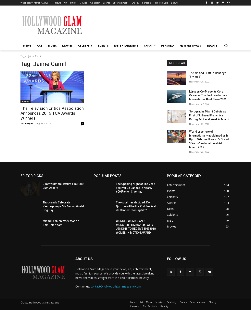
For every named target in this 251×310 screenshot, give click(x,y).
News (133, 302)
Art (141, 302)
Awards (25, 101)
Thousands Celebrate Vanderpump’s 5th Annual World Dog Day (63, 206)
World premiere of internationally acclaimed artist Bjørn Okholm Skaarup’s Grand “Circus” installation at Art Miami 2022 (209, 139)
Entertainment (198, 302)
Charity (213, 302)
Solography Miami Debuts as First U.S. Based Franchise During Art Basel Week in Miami (209, 115)
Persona (135, 306)
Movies (159, 302)
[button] (226, 45)
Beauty (164, 306)
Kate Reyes (26, 123)
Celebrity (172, 302)
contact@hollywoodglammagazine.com (116, 286)
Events (183, 302)
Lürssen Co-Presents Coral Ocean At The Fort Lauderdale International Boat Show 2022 (208, 95)
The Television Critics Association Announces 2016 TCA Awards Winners (52, 113)
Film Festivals (150, 306)
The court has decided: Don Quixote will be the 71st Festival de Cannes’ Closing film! (136, 206)
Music (149, 302)
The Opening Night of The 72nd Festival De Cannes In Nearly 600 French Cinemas (135, 187)
